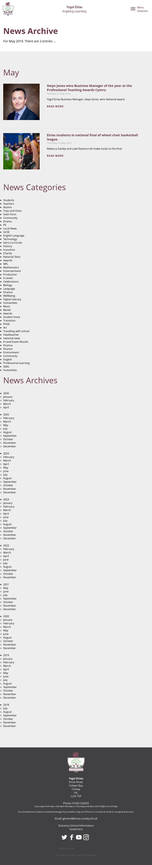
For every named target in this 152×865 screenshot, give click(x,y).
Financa (8, 345)
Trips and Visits (12, 211)
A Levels (8, 278)
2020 (6, 616)
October (8, 439)
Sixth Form (9, 214)
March (7, 404)
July (5, 428)
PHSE (6, 324)
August (7, 432)
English (7, 359)
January (7, 397)
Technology (10, 239)
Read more (55, 106)
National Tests (11, 257)
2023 (6, 499)
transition (9, 249)
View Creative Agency (86, 855)
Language (9, 288)
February (8, 400)
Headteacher (11, 334)
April (6, 407)
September (10, 435)
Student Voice (11, 317)
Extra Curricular (12, 242)
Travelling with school (16, 331)
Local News (10, 228)
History (7, 246)
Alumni (7, 207)
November (9, 443)
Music (6, 306)
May (5, 425)
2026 (6, 393)
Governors (76, 829)
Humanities (10, 303)
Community (10, 218)
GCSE (6, 232)
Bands (7, 310)
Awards (7, 260)
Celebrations (11, 281)
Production (10, 274)
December (9, 446)
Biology (7, 285)
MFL (5, 264)
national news (11, 338)
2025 (6, 414)
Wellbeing (9, 296)
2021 (6, 584)
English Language (13, 235)
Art (5, 327)
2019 (6, 655)
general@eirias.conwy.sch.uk (80, 818)
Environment (11, 352)
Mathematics (11, 267)
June (6, 471)
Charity (7, 253)
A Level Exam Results (15, 342)
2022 (6, 545)
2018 (6, 705)
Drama (7, 221)
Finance (8, 292)
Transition (9, 320)
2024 (6, 453)
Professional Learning (16, 363)
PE (4, 225)
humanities (10, 370)
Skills (6, 366)
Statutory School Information (76, 825)
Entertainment (12, 271)
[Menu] (139, 10)
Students (8, 200)
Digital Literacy (12, 299)
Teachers (8, 203)
